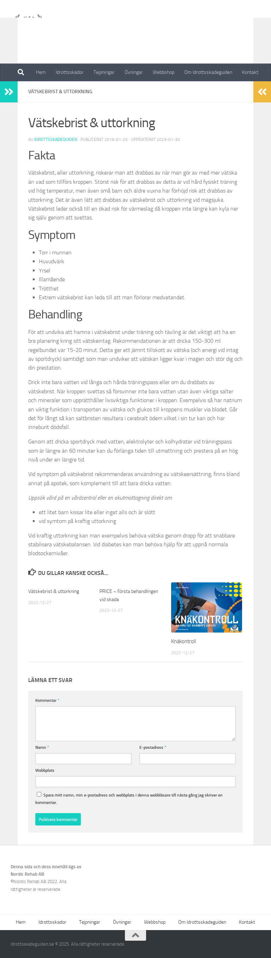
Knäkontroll (183, 641)
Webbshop (163, 72)
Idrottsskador (70, 72)
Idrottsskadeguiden (55, 139)
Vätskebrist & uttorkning (55, 591)
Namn (42, 747)
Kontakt (250, 72)
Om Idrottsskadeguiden (208, 72)
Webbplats (44, 770)
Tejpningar (104, 72)
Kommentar (47, 700)
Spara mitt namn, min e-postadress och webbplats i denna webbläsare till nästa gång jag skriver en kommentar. (129, 798)
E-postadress (152, 747)
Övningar (134, 72)
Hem (41, 72)
